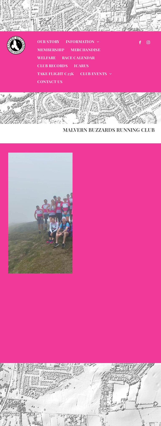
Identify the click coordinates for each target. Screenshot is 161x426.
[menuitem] (48, 42)
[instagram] (148, 43)
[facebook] (140, 43)
